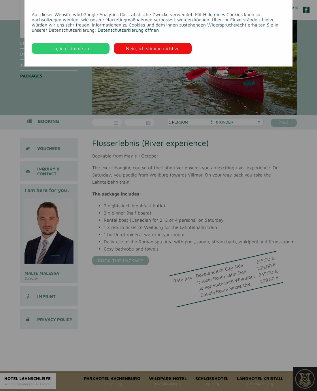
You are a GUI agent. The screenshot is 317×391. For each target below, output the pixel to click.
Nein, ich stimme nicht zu (153, 48)
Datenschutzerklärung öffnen (128, 30)
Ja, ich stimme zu (70, 48)
